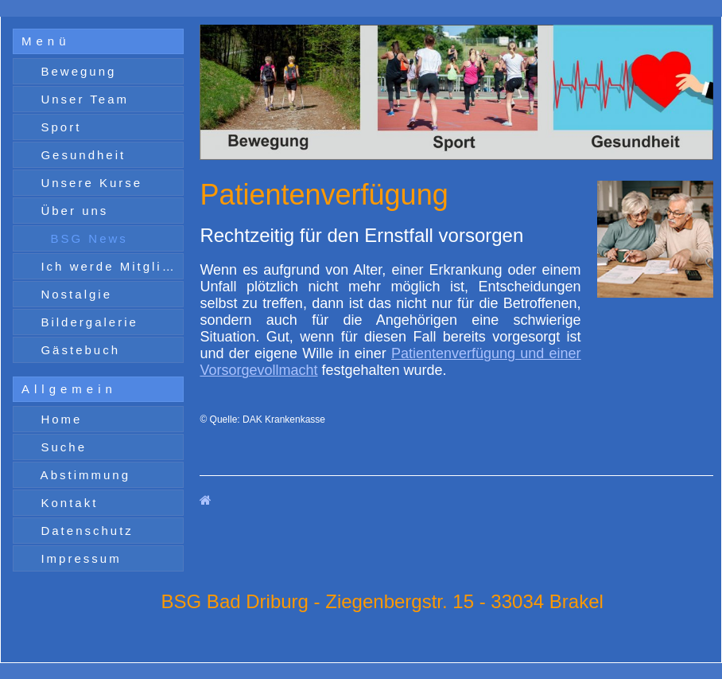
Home (58, 419)
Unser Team (82, 99)
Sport (58, 127)
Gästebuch (77, 350)
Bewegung (75, 71)
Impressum (78, 558)
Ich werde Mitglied (107, 266)
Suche (61, 447)
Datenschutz (84, 530)
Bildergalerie (86, 322)
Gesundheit (80, 155)
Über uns (71, 210)
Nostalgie (73, 294)
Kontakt (66, 502)
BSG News (86, 238)
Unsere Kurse (88, 182)
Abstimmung (82, 475)
